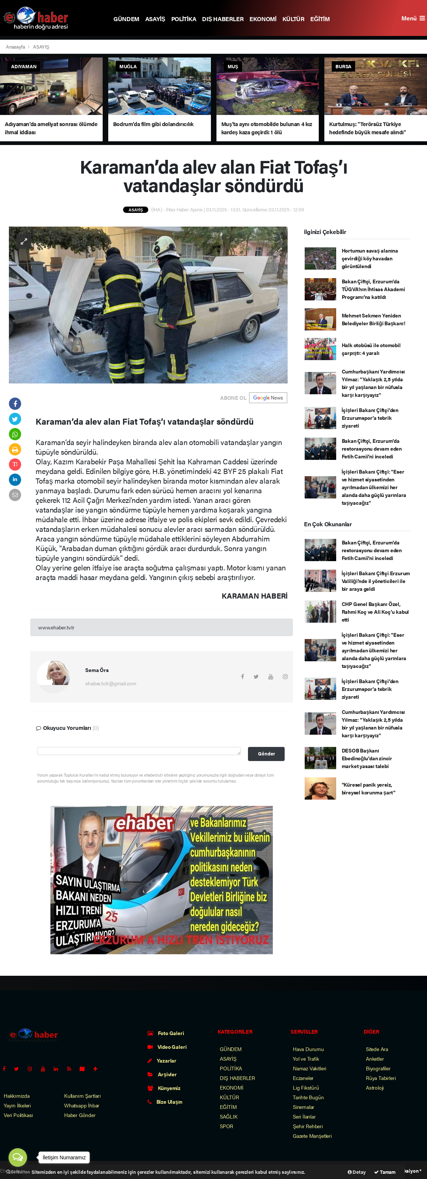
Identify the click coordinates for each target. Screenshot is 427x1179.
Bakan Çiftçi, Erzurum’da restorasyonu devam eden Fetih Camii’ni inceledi (372, 448)
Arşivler (162, 1074)
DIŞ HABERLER (223, 18)
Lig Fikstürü (306, 1087)
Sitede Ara (377, 1049)
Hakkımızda (17, 1095)
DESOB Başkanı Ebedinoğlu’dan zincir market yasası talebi (367, 758)
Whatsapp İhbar (81, 1105)
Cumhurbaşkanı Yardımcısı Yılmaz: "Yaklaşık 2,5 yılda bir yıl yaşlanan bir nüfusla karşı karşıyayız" (373, 383)
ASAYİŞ (155, 18)
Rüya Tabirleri (380, 1077)
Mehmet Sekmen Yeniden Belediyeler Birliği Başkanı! (374, 319)
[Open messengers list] (18, 1157)
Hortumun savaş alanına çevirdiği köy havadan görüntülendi (370, 258)
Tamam (384, 1171)
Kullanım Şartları (82, 1095)
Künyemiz (164, 1087)
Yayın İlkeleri (17, 1105)
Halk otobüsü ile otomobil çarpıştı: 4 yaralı (371, 348)
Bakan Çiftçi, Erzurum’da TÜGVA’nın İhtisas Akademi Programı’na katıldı (373, 288)
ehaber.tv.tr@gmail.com (110, 683)
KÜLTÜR (293, 18)
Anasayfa (16, 46)
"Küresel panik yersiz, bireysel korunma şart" (369, 788)
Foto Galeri (166, 1033)
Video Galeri (167, 1046)
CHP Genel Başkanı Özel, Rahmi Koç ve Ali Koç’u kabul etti (375, 611)
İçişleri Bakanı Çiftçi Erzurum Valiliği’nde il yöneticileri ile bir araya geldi (376, 580)
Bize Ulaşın (165, 1101)
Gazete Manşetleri (312, 1135)
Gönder (266, 753)
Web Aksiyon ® (405, 1170)
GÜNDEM (126, 18)
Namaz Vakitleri (309, 1068)
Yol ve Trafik (306, 1058)
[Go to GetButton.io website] (18, 1171)
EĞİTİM (320, 18)
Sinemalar (303, 1106)
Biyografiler (378, 1068)
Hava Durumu (308, 1049)
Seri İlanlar (304, 1116)
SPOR (226, 1126)
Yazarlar (162, 1060)
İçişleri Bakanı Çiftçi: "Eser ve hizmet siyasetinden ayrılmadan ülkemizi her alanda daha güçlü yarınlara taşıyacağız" (374, 487)
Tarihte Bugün (308, 1097)
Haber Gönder (80, 1115)
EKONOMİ (263, 18)
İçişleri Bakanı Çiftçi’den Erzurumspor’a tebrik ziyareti (370, 417)
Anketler (375, 1058)
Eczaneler (303, 1077)
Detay (357, 1171)
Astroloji (375, 1087)
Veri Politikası (18, 1115)
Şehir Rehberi (308, 1126)
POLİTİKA (183, 18)
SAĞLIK (229, 1116)
